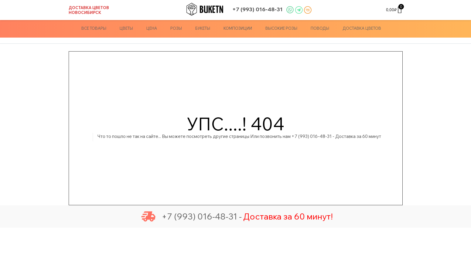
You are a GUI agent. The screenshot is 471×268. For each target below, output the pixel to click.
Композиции (238, 28)
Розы (176, 28)
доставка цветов (362, 28)
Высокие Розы (281, 28)
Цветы (126, 28)
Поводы (320, 28)
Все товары (93, 28)
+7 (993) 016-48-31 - (191, 216)
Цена (151, 28)
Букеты (202, 28)
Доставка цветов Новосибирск (89, 10)
